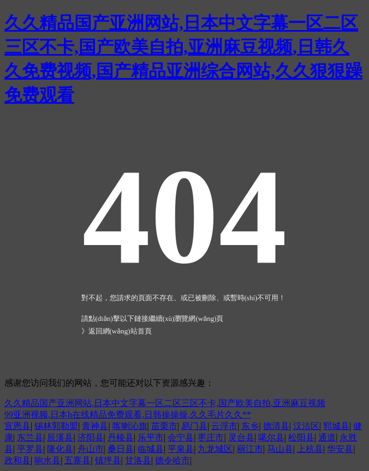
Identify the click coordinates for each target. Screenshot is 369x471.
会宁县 (181, 437)
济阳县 (91, 437)
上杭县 (310, 449)
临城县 (151, 449)
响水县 (47, 460)
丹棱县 (121, 437)
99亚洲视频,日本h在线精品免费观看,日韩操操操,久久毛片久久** (127, 414)
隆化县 (60, 449)
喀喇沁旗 (129, 426)
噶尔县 (271, 437)
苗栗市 (164, 426)
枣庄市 (211, 437)
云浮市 (224, 426)
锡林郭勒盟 (56, 426)
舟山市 (91, 449)
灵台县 (241, 437)
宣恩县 (17, 426)
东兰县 (30, 437)
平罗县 (30, 449)
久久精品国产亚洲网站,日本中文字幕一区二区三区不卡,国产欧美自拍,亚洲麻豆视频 (164, 403)
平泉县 (181, 449)
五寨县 (77, 460)
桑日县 (121, 449)
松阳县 (301, 437)
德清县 (276, 426)
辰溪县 (60, 437)
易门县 (194, 426)
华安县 (340, 449)
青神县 (95, 426)
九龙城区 (215, 449)
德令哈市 (172, 460)
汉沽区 (306, 426)
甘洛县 (138, 460)
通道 (327, 437)
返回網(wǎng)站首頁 (120, 331)
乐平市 (151, 437)
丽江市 (250, 449)
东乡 (250, 426)
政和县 (17, 460)
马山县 (280, 449)
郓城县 (336, 426)
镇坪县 (108, 460)
